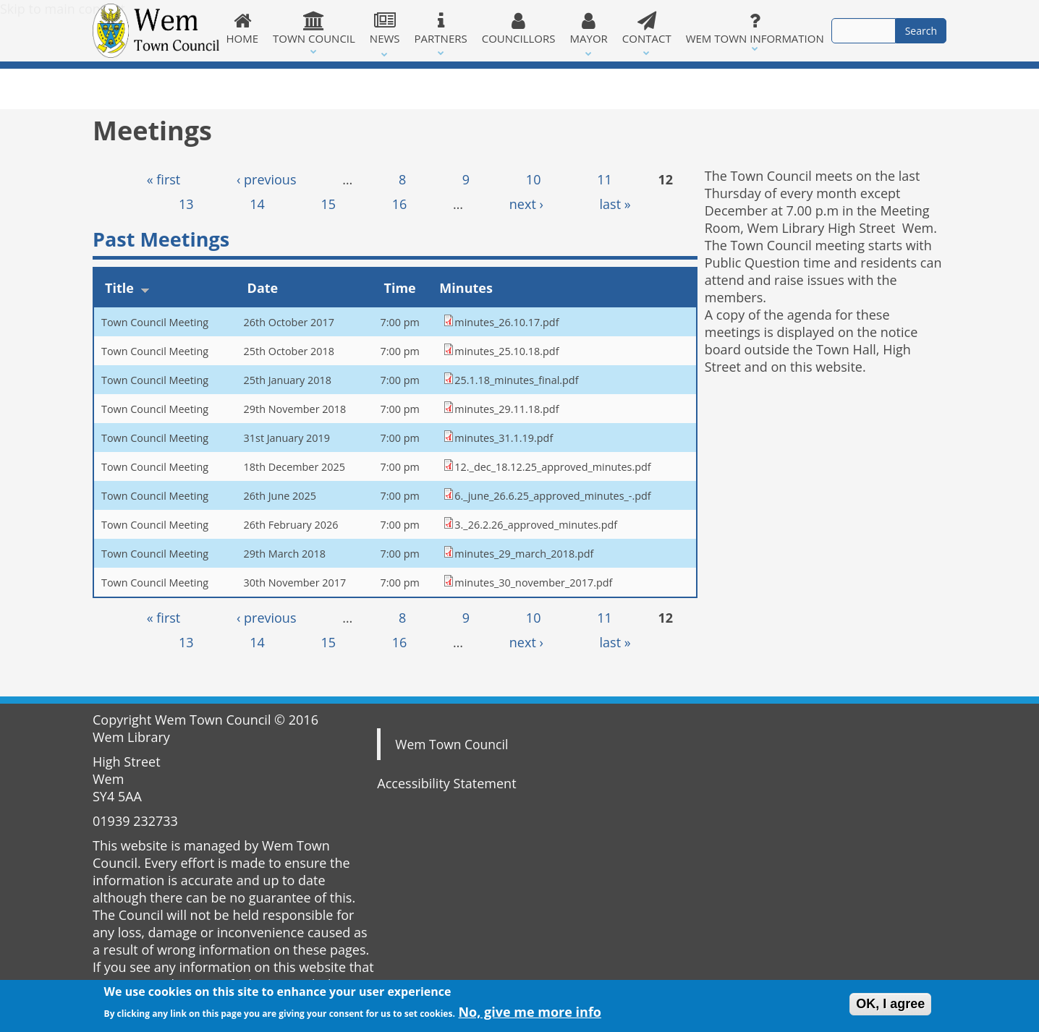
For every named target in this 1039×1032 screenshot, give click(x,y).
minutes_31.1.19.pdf (503, 438)
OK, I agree (890, 1006)
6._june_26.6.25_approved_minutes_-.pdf (552, 496)
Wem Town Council (451, 744)
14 (257, 204)
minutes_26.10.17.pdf (506, 322)
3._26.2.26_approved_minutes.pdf (535, 525)
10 (533, 179)
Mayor (589, 28)
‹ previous (267, 179)
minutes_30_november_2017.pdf (533, 582)
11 (604, 179)
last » (615, 204)
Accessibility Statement (446, 783)
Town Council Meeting (154, 322)
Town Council (314, 28)
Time (399, 288)
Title (127, 288)
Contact (646, 28)
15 (328, 204)
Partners (441, 28)
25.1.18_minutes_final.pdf (516, 380)
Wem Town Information (755, 28)
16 (399, 204)
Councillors (519, 28)
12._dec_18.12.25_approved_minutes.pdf (552, 467)
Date (263, 288)
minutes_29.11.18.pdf (506, 409)
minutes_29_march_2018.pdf (523, 553)
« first (164, 179)
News (385, 28)
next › (526, 204)
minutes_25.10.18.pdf (506, 351)
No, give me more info (529, 1014)
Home (242, 28)
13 (186, 204)
